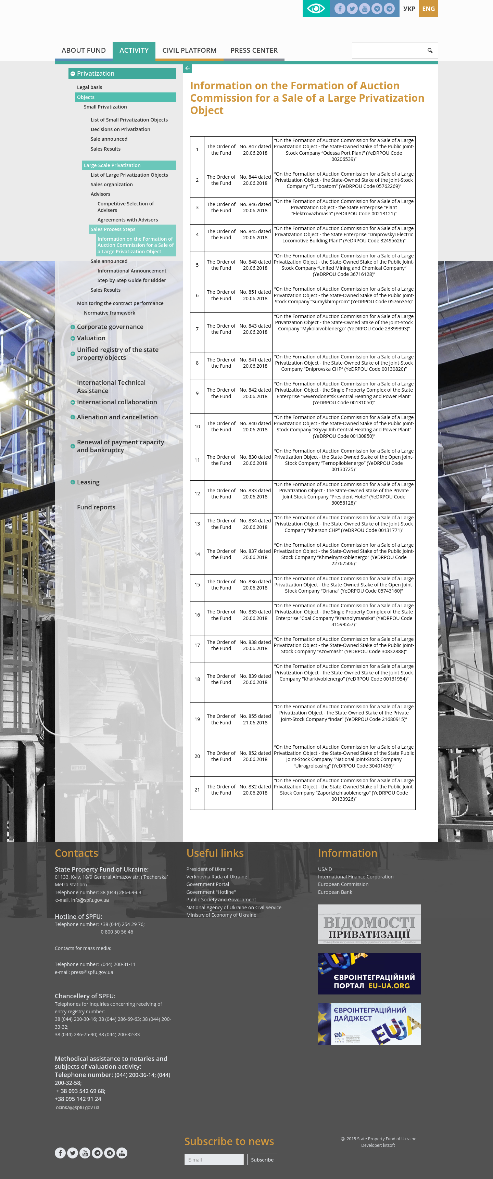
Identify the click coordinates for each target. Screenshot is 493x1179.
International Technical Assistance (111, 386)
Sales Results (106, 148)
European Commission (343, 884)
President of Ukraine (209, 869)
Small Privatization (105, 106)
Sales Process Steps (113, 229)
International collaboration (113, 402)
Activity (134, 50)
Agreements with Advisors (128, 219)
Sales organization (112, 184)
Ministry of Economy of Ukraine (221, 915)
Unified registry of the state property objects (114, 353)
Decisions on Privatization (120, 129)
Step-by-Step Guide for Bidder (132, 280)
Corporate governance (106, 326)
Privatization (92, 73)
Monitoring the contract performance (120, 303)
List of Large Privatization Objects (129, 175)
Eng (428, 8)
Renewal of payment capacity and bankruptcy (117, 446)
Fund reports (96, 507)
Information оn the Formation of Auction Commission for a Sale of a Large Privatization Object (136, 245)
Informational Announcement (132, 270)
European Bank (335, 892)
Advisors (101, 194)
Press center (254, 50)
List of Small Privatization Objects (129, 119)
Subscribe (262, 1159)
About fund (84, 50)
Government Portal (208, 884)
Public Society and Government (221, 899)
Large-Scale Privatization (112, 165)
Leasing (85, 482)
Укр (409, 8)
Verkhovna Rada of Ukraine (217, 876)
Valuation (87, 338)
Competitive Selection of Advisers (126, 206)
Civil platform (189, 50)
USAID (325, 869)
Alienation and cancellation (114, 417)
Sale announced (109, 139)
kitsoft (389, 1145)
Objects (85, 97)
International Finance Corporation (356, 876)
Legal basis (89, 87)
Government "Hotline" (211, 892)
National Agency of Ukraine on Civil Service (234, 907)
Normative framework (109, 312)
